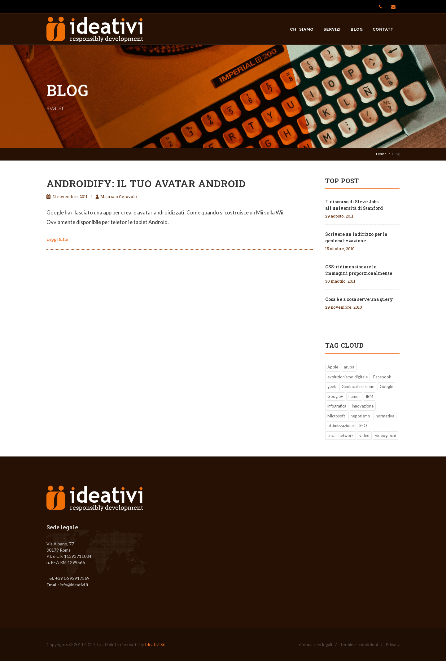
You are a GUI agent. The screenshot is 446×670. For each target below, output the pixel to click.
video (364, 435)
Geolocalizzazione (358, 386)
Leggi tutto (57, 239)
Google (386, 386)
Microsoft (336, 415)
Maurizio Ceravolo (116, 196)
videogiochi (385, 435)
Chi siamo (302, 29)
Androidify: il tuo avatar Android (146, 183)
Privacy (393, 644)
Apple (332, 366)
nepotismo (360, 415)
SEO (363, 425)
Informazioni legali (314, 644)
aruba (349, 366)
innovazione (363, 405)
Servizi (332, 29)
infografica (336, 405)
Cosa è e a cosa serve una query (359, 299)
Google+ (335, 396)
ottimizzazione (340, 425)
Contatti (384, 29)
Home (381, 154)
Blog (357, 29)
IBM (369, 396)
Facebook (382, 376)
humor (354, 396)
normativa (385, 415)
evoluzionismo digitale (347, 376)
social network (340, 435)
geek (331, 386)
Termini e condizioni (359, 644)
